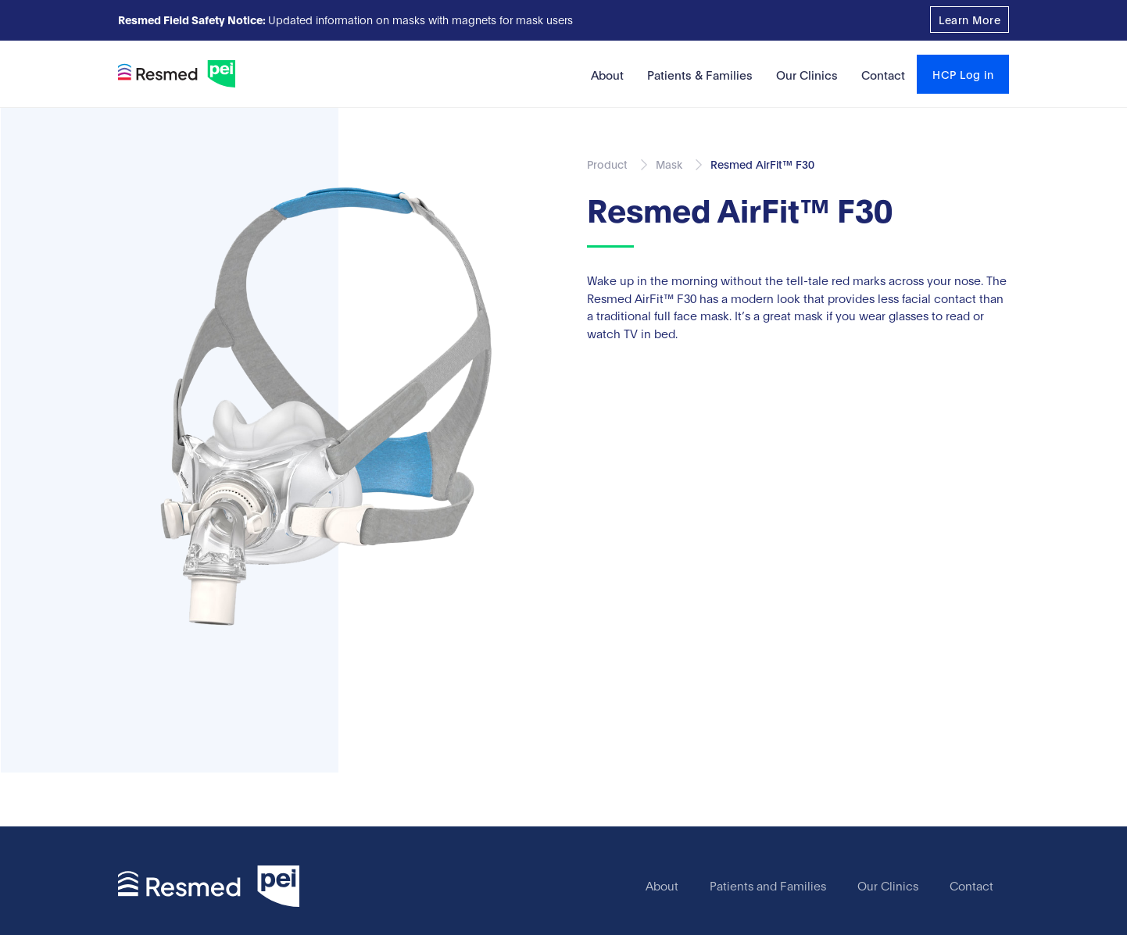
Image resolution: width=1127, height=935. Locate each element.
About (607, 74)
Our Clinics (807, 74)
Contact (883, 74)
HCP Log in (962, 73)
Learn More (969, 19)
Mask (669, 163)
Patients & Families (700, 74)
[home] (176, 74)
